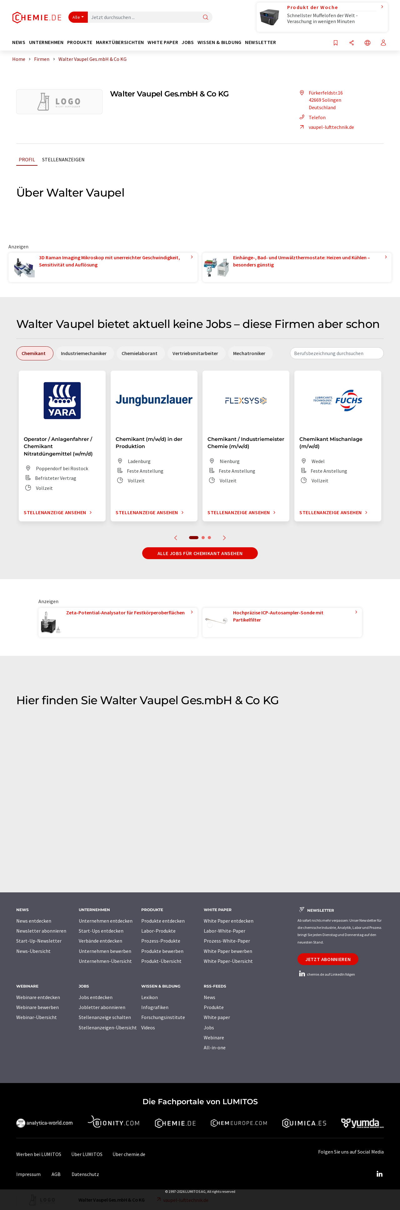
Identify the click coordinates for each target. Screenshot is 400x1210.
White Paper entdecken (228, 921)
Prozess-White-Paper (227, 941)
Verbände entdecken (100, 941)
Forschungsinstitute (163, 1017)
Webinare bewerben (37, 1007)
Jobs (209, 1027)
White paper (217, 1017)
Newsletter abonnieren (41, 931)
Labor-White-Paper (224, 931)
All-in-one (215, 1047)
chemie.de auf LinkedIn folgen (326, 974)
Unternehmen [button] (46, 42)
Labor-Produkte (158, 931)
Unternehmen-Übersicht (105, 961)
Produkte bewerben (162, 951)
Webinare (214, 1037)
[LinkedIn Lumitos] (379, 1174)
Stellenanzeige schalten (105, 1017)
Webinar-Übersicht (36, 1017)
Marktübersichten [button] (120, 42)
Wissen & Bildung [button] (220, 42)
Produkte (214, 1007)
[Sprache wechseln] (367, 43)
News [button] (19, 42)
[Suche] (205, 17)
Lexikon (149, 997)
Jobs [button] (188, 42)
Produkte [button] (79, 42)
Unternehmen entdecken (105, 921)
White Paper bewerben (228, 951)
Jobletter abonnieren (102, 1007)
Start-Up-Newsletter (39, 941)
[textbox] (337, 353)
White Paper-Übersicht (228, 961)
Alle (76, 17)
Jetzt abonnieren (328, 959)
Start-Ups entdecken (101, 931)
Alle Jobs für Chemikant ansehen (200, 553)
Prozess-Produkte (160, 941)
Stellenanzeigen (63, 159)
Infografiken (154, 1007)
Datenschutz (85, 1174)
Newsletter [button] (260, 42)
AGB (56, 1174)
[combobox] (337, 353)
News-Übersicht (33, 951)
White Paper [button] (163, 42)
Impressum (28, 1174)
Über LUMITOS (86, 1154)
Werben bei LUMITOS (38, 1154)
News (209, 997)
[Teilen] (351, 43)
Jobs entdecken (95, 997)
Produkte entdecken (163, 921)
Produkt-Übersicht (161, 961)
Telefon (312, 117)
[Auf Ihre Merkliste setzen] (335, 43)
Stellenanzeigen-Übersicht (108, 1027)
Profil (27, 159)
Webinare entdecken (38, 997)
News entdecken (33, 921)
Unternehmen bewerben (105, 951)
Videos (148, 1027)
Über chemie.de (128, 1154)
